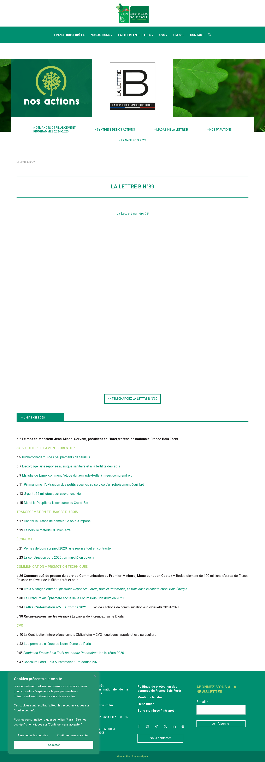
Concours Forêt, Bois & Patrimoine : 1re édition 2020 (62, 662)
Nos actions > (101, 35)
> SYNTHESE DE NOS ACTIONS (115, 129)
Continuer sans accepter (72, 735)
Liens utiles (145, 704)
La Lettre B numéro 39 (133, 213)
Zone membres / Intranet (155, 710)
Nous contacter (160, 738)
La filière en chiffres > (135, 35)
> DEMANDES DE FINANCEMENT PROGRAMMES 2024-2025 (54, 129)
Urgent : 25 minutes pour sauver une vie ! (53, 494)
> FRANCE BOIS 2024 (132, 140)
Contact (197, 35)
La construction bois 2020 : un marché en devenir (59, 557)
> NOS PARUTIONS (219, 129)
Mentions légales (150, 697)
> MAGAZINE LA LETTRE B (171, 129)
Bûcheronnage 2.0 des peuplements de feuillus (56, 457)
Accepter (54, 744)
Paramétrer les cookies (33, 735)
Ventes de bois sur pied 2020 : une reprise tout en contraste (67, 548)
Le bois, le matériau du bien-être (47, 530)
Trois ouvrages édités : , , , (105, 589)
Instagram (147, 726)
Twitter (165, 726)
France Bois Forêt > (69, 35)
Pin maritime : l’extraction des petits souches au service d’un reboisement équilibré (84, 485)
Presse (178, 35)
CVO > (163, 35)
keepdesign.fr (140, 756)
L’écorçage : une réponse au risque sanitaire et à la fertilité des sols (71, 466)
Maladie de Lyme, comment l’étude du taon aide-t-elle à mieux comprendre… (77, 475)
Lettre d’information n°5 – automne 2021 (55, 607)
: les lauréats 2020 (73, 653)
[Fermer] (95, 677)
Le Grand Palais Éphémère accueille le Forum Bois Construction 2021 (74, 598)
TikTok (156, 726)
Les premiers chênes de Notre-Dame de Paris (57, 644)
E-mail (202, 702)
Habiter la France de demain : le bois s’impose (57, 521)
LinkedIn (174, 726)
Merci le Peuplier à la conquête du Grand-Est (56, 503)
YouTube (182, 726)
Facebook (138, 726)
